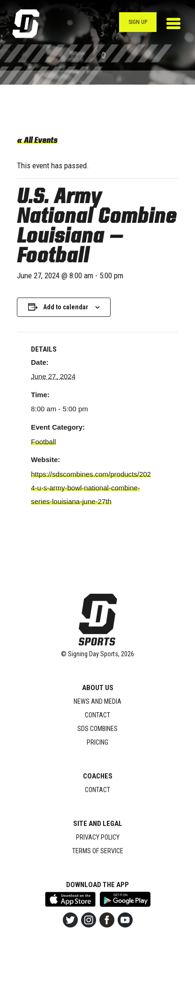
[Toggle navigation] (173, 23)
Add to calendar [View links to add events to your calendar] (65, 307)
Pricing (97, 742)
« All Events (37, 141)
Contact (97, 715)
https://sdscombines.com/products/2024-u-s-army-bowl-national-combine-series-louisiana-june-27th (91, 487)
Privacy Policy (98, 837)
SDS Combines (97, 728)
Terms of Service (97, 851)
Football (43, 442)
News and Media (97, 701)
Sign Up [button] (137, 22)
